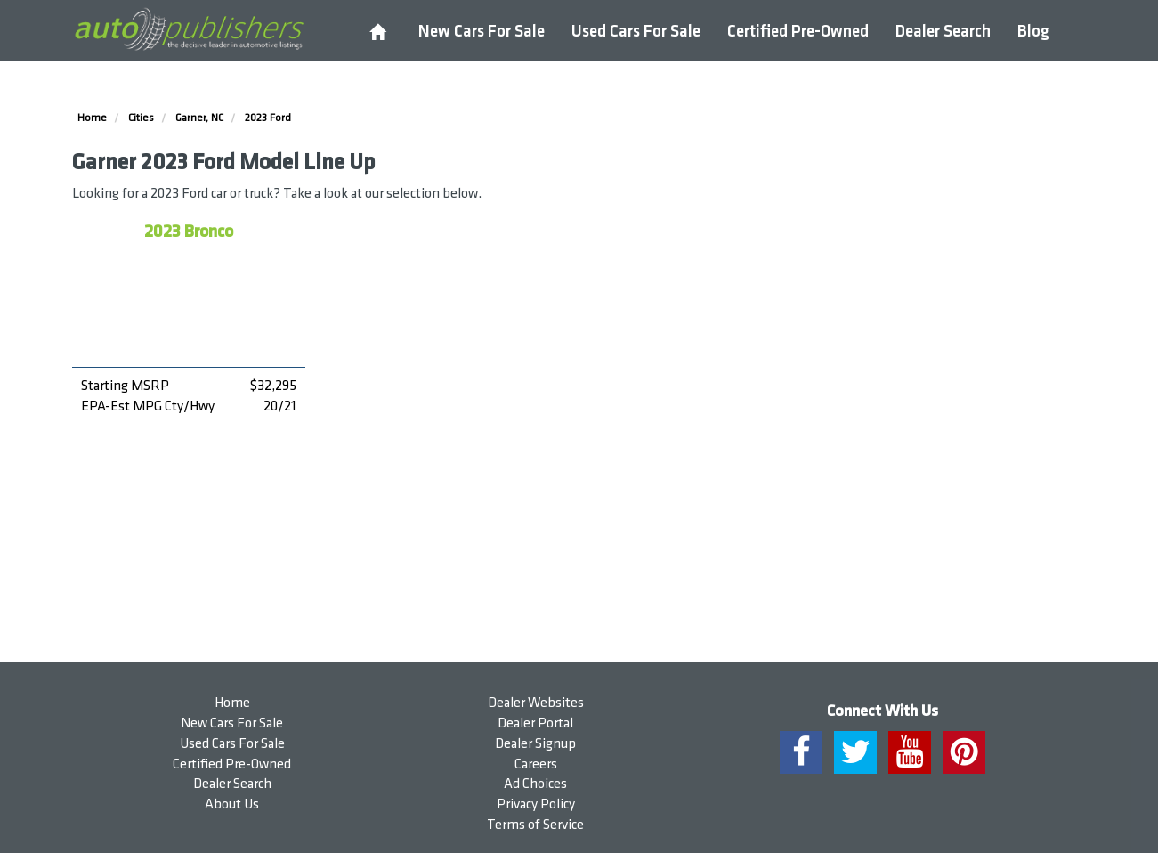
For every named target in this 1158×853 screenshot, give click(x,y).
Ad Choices (535, 784)
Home (232, 703)
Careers (535, 764)
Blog (1033, 31)
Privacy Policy (536, 804)
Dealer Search (943, 31)
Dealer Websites (536, 703)
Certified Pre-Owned (798, 31)
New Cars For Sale (481, 31)
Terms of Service (535, 824)
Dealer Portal (535, 723)
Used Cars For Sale (635, 31)
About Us (232, 804)
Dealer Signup (535, 743)
